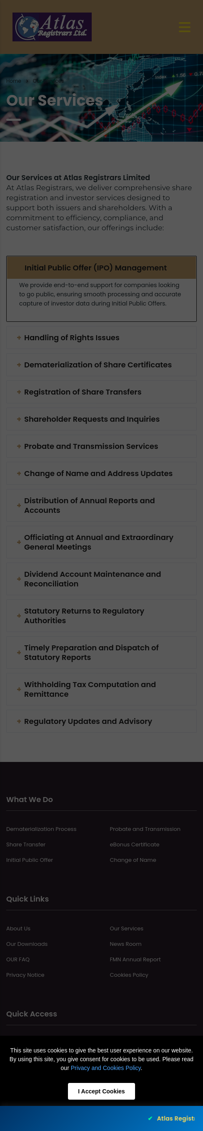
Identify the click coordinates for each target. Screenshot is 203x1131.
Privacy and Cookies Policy (106, 1068)
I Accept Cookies (101, 1091)
